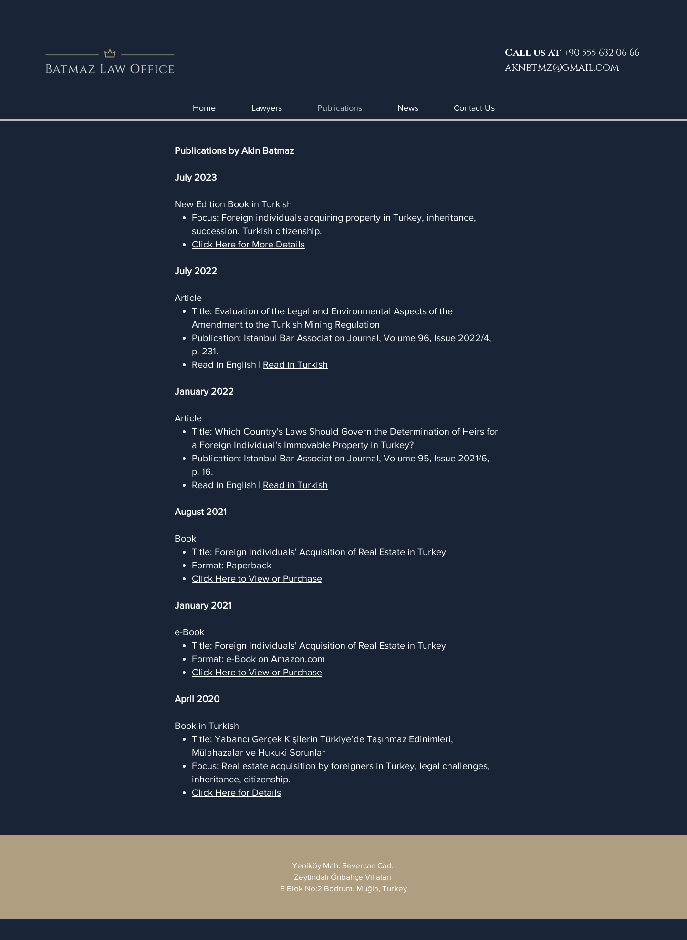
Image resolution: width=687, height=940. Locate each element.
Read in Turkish (295, 364)
